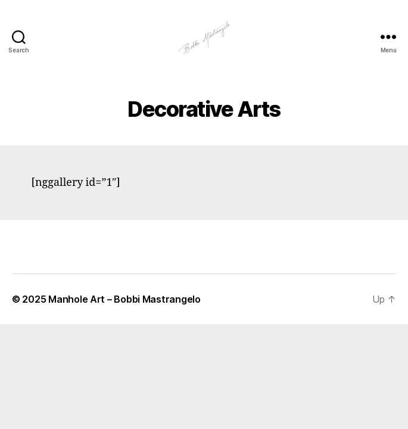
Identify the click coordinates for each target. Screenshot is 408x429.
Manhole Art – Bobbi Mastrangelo (124, 299)
